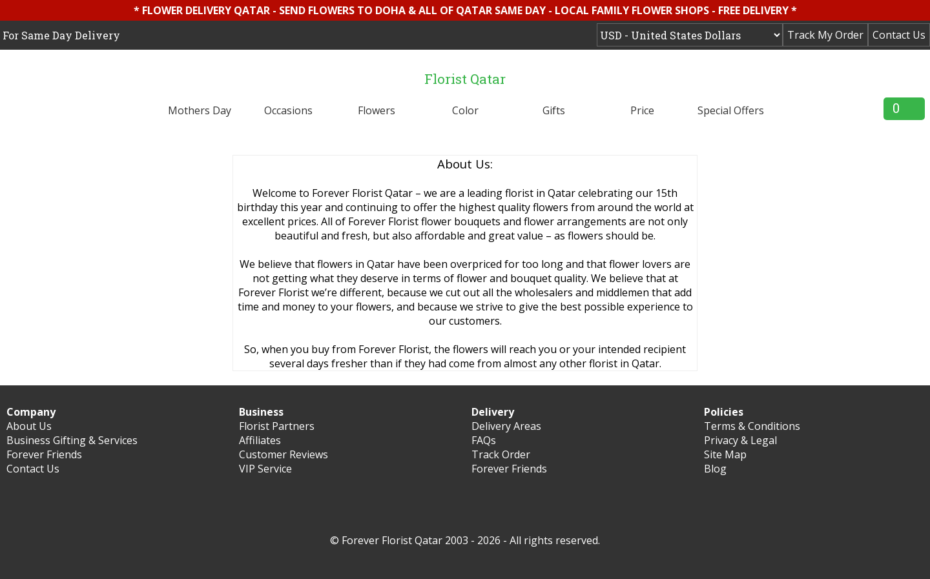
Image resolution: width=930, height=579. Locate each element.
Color (465, 110)
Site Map (725, 454)
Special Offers (731, 110)
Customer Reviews (283, 454)
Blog (715, 469)
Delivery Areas (506, 426)
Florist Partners (277, 426)
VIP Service (265, 469)
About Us (29, 426)
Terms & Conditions (752, 426)
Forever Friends (44, 454)
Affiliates (260, 440)
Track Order (500, 454)
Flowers (376, 110)
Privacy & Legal (740, 440)
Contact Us (899, 35)
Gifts (553, 110)
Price (642, 110)
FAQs (483, 440)
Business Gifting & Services (72, 440)
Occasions (288, 110)
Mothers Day (199, 110)
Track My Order (825, 35)
